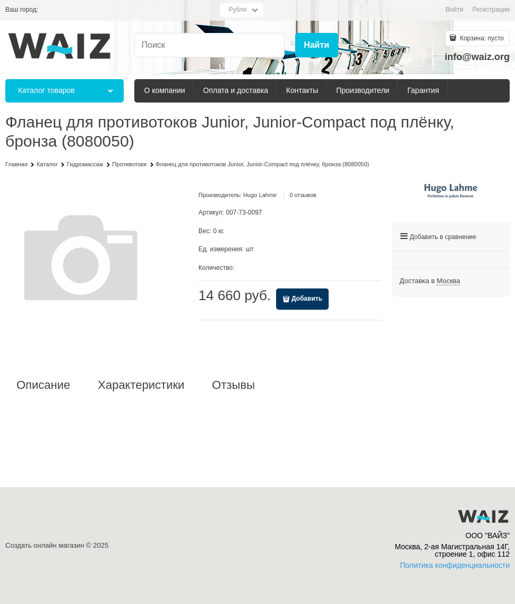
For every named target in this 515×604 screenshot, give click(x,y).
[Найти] (316, 45)
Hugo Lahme (260, 195)
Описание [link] (43, 385)
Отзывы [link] (233, 385)
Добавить (306, 298)
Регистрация (491, 9)
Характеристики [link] (141, 385)
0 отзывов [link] (302, 195)
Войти (454, 9)
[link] (448, 281)
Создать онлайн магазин (44, 545)
